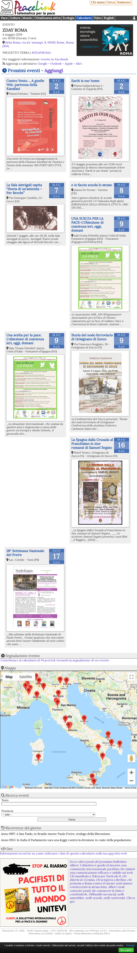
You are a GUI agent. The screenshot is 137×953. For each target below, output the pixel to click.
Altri (79, 63)
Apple (69, 63)
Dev (9, 849)
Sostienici (124, 2)
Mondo (27, 18)
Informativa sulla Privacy (122, 930)
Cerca (111, 2)
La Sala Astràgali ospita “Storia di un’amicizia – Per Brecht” (24, 189)
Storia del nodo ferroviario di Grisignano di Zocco (92, 337)
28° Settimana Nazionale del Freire (25, 553)
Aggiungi (53, 70)
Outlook (56, 63)
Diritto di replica (63, 933)
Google (42, 63)
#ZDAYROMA (41, 52)
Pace (4, 18)
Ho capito (126, 949)
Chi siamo (98, 2)
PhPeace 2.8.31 (98, 930)
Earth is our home (85, 81)
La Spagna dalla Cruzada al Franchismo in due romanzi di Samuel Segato (92, 443)
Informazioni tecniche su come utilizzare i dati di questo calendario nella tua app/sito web (63, 853)
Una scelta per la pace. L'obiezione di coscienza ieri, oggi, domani (25, 339)
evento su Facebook (54, 59)
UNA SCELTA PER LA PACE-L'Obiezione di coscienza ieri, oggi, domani (87, 224)
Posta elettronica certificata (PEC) (92, 933)
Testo (5, 800)
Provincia (7, 811)
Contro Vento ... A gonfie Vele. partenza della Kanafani (25, 85)
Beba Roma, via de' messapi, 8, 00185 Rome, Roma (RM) (38, 44)
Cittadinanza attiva (47, 18)
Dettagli (130, 945)
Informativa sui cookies (40, 933)
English (109, 18)
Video (98, 18)
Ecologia (68, 18)
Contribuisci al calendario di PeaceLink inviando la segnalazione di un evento (55, 660)
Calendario (84, 18)
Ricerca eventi (17, 795)
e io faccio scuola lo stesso (91, 185)
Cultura (15, 18)
